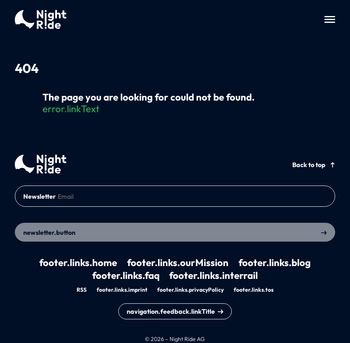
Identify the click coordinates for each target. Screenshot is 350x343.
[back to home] (41, 164)
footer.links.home (78, 262)
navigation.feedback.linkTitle (171, 311)
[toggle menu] (329, 19)
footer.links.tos (253, 289)
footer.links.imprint (122, 289)
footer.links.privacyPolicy (190, 289)
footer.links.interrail (213, 275)
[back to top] (313, 164)
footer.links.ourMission (178, 262)
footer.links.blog (275, 262)
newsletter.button (49, 232)
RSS (82, 289)
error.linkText (70, 109)
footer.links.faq (126, 275)
